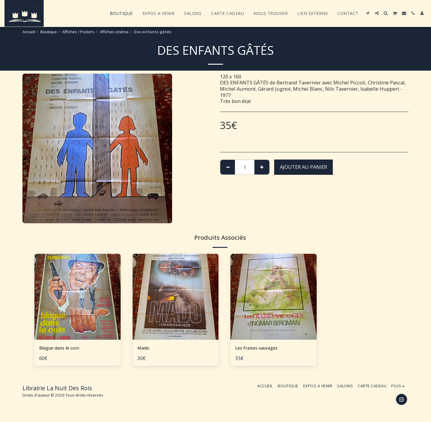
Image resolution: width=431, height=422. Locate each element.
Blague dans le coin (61, 347)
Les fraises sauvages (259, 347)
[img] (77, 297)
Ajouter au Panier (303, 166)
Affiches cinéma (114, 31)
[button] (368, 13)
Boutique (48, 31)
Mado (144, 347)
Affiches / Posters (78, 31)
